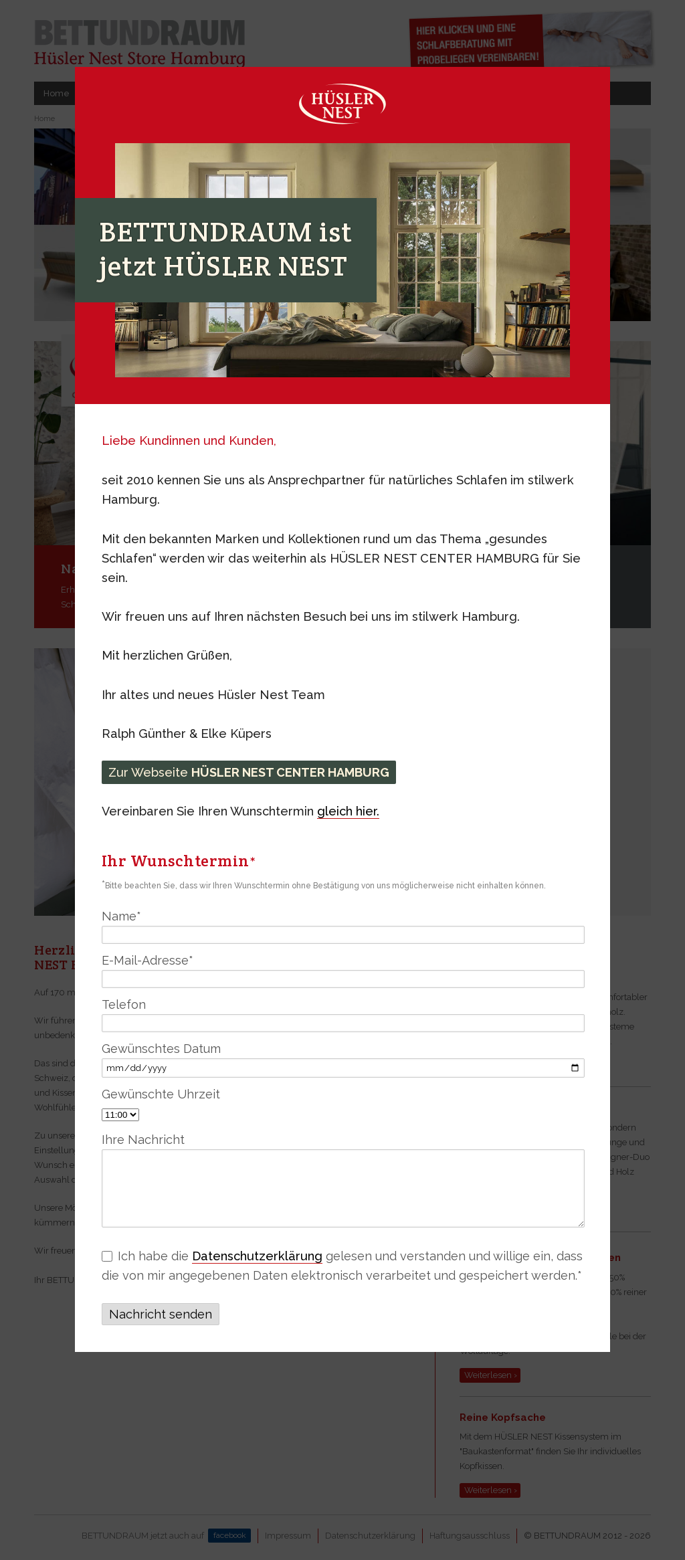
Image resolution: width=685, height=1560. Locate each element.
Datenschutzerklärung (257, 1256)
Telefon (124, 1004)
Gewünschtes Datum (161, 1049)
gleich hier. (348, 811)
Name (121, 916)
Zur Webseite (248, 772)
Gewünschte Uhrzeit (161, 1094)
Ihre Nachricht (143, 1140)
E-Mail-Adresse (147, 960)
